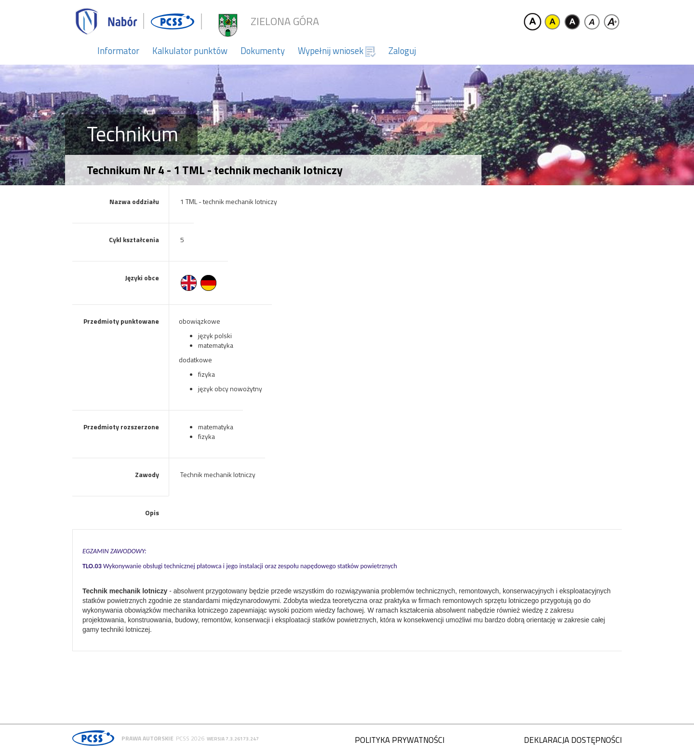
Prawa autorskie (147, 738)
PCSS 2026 (190, 738)
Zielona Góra (285, 21)
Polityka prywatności (399, 740)
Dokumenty (262, 50)
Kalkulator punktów (189, 50)
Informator (118, 50)
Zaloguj (402, 50)
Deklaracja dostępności (573, 740)
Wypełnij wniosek (336, 50)
